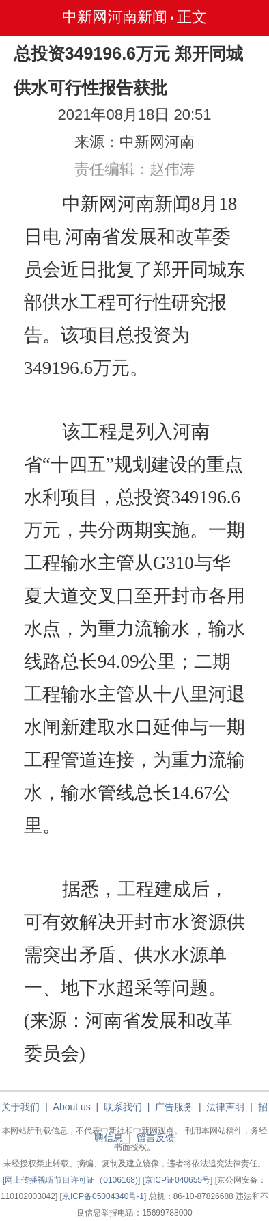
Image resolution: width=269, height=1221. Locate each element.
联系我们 (123, 1106)
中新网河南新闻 (114, 16)
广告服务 (174, 1106)
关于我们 (20, 1106)
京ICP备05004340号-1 (103, 1196)
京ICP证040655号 (177, 1180)
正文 (192, 16)
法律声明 (225, 1106)
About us (72, 1106)
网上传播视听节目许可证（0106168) (71, 1180)
